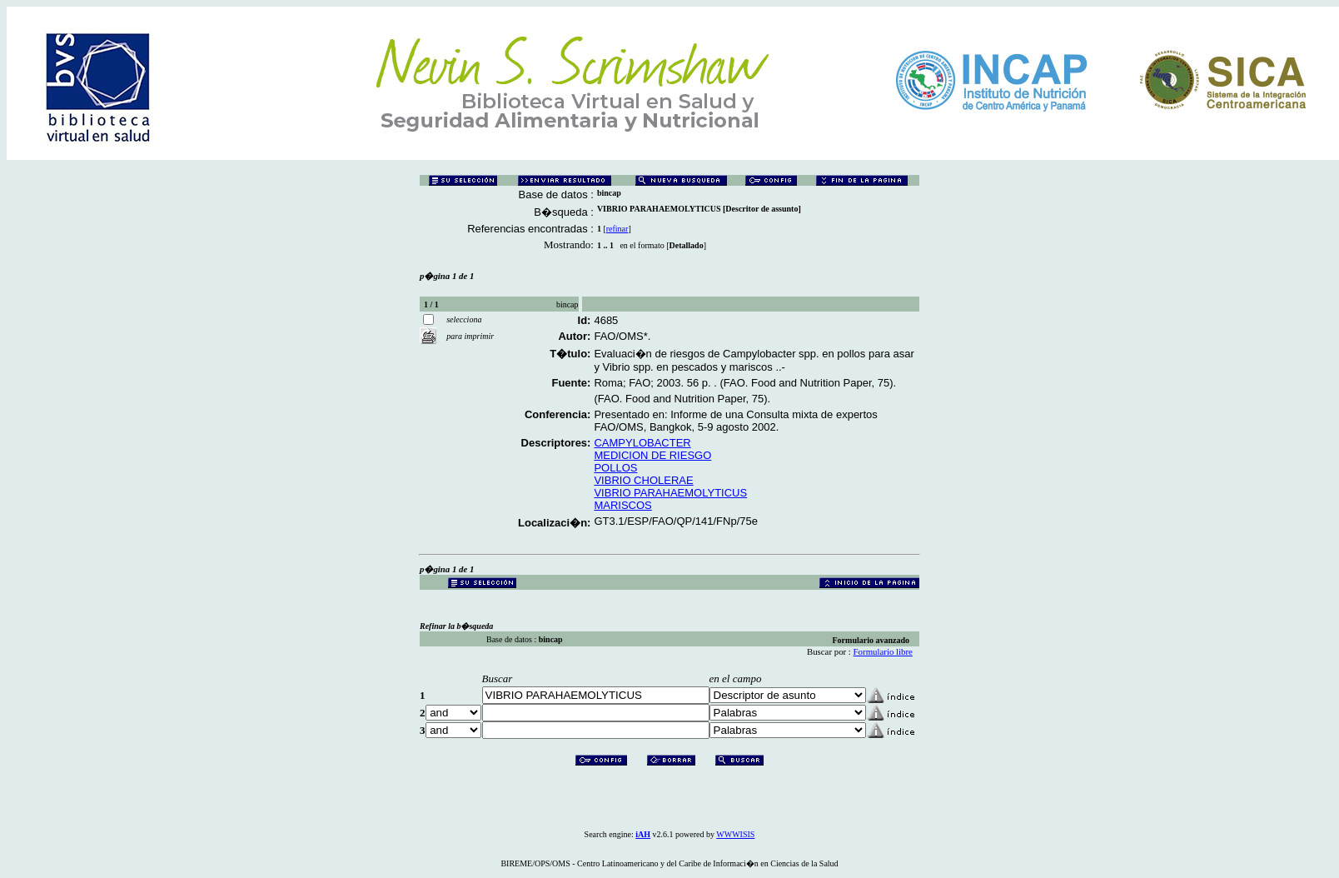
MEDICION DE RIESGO (652, 455)
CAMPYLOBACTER (642, 443)
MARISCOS (622, 505)
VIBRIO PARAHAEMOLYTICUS (670, 492)
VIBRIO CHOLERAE (643, 480)
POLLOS (615, 467)
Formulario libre (883, 651)
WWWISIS (735, 834)
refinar (617, 228)
